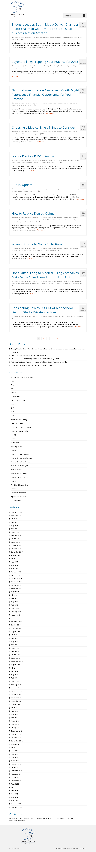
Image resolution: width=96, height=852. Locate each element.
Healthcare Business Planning (40, 66)
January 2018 (15, 539)
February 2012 (16, 764)
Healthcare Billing (37, 103)
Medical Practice (64, 189)
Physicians (20, 191)
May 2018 (14, 525)
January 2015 (15, 655)
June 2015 (14, 638)
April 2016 (14, 605)
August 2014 (15, 665)
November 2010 (16, 807)
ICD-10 (48, 160)
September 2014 (16, 661)
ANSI (12, 389)
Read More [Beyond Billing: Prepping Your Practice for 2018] (15, 76)
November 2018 (16, 512)
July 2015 (14, 635)
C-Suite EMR (15, 396)
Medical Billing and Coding (59, 131)
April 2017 (14, 565)
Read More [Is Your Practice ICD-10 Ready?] (32, 170)
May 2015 (14, 641)
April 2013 (14, 718)
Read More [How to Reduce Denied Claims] (41, 230)
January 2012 (15, 767)
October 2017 (16, 549)
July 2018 (14, 519)
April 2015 (14, 645)
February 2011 (16, 804)
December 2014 (16, 658)
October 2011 (16, 777)
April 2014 (14, 678)
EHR (12, 408)
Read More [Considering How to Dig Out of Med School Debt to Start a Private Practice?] (79, 327)
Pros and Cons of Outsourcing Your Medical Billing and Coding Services (35, 359)
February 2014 (16, 685)
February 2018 (16, 535)
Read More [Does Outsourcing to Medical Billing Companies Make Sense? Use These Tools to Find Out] (33, 294)
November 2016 (16, 582)
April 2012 (14, 757)
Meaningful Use (16, 446)
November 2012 (16, 734)
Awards (13, 393)
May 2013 (14, 714)
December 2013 (16, 691)
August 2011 (15, 784)
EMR (33, 160)
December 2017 (16, 542)
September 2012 (16, 741)
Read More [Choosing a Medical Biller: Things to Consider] (40, 142)
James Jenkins (19, 37)
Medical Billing (44, 37)
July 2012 (14, 747)
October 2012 (16, 738)
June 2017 (14, 562)
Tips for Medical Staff (26, 105)
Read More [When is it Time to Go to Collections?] (32, 259)
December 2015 (16, 618)
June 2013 (14, 711)
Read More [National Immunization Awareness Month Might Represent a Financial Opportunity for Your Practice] (50, 113)
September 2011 (16, 781)
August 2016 (15, 592)
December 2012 (16, 731)
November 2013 (16, 694)
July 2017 (14, 559)
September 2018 (16, 516)
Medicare (14, 481)
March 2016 (15, 608)
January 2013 (15, 728)
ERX (12, 416)
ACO (12, 381)
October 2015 (16, 625)
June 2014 (14, 671)
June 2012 (14, 751)
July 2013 (14, 708)
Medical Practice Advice (50, 103)
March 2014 (15, 681)
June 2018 (14, 522)
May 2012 (14, 754)
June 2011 (14, 791)
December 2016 (16, 578)
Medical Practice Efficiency (50, 220)
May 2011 (14, 794)
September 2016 (16, 588)
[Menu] (75, 15)
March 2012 (15, 761)
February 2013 (16, 724)
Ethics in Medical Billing (19, 420)
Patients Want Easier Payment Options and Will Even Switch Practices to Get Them (39, 362)
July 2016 (14, 595)
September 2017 (16, 552)
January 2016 (15, 615)
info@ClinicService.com (17, 821)
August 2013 (15, 704)
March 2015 (15, 648)
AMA (12, 385)
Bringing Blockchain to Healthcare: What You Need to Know (31, 365)
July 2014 (14, 668)
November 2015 (16, 622)
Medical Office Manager (55, 37)
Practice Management (23, 68)
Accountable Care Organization (22, 377)
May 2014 (14, 675)
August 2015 (15, 632)
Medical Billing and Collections (60, 281)
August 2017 (15, 555)
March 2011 (15, 801)
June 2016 (14, 598)
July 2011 (14, 787)
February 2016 (16, 612)
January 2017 (15, 575)
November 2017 (16, 545)
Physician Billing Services (70, 37)
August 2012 (15, 744)
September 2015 (16, 628)
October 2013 (16, 698)
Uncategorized (35, 134)
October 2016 (16, 585)
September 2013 (16, 701)
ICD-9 (48, 189)
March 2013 (15, 721)
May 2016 (14, 602)
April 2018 (14, 529)
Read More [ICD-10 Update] (80, 199)
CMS (12, 404)
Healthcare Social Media (19, 431)
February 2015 (16, 651)
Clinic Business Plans (18, 400)
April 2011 (14, 797)
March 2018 (15, 532)
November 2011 (16, 774)
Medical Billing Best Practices (58, 66)
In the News (35, 37)
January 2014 (15, 688)
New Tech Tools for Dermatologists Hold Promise (28, 355)
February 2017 (16, 572)
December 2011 (16, 771)
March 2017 (15, 569)
